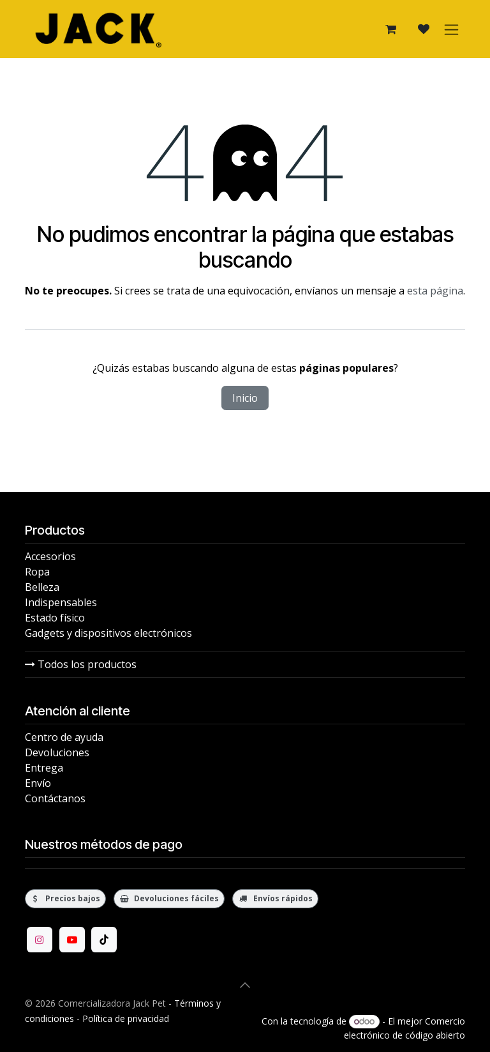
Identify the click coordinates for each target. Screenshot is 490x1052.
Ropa (37, 572)
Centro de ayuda (64, 737)
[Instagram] (39, 939)
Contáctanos (55, 798)
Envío (38, 783)
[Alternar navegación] (451, 29)
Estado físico (55, 618)
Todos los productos (81, 664)
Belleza (42, 587)
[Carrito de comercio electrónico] (390, 29)
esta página (435, 291)
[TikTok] (104, 939)
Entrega (44, 768)
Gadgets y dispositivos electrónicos (108, 633)
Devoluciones (57, 752)
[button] (245, 985)
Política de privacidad (125, 1018)
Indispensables (61, 602)
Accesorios (50, 556)
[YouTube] (72, 939)
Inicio (245, 398)
